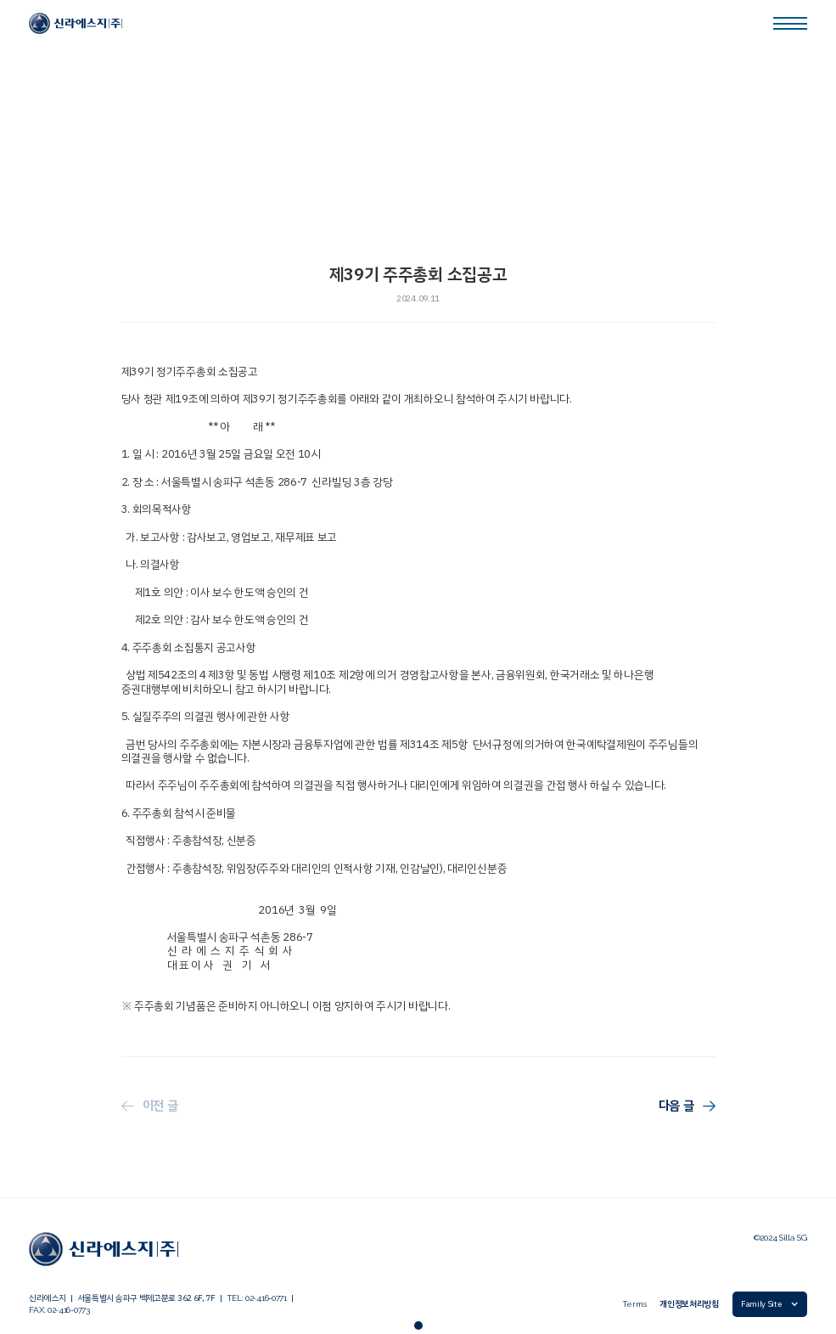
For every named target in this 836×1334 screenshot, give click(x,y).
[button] (769, 1304)
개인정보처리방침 (689, 1304)
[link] (75, 23)
